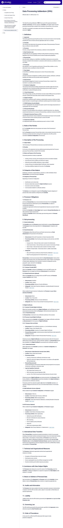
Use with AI (56, 7)
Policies (4, 10)
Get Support (30, 2)
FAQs (4, 32)
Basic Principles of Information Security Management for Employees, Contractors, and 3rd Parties (10, 21)
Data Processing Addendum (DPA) (10, 30)
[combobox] (52, 2)
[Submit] (45, 2)
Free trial (34, 2)
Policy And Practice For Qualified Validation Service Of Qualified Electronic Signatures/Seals (10, 26)
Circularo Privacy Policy (8, 17)
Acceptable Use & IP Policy (9, 12)
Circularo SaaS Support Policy (9, 15)
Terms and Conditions (7, 7)
